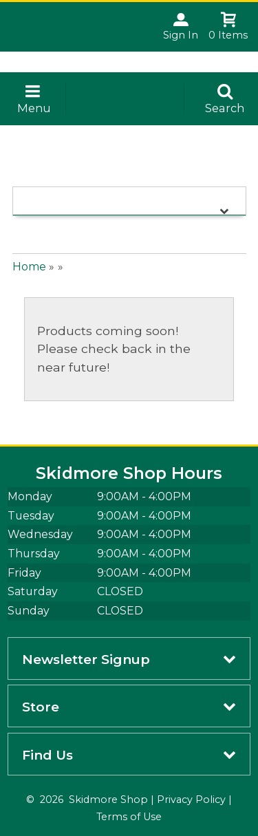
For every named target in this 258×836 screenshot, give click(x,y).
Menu (34, 108)
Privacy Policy (191, 799)
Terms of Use (129, 817)
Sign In (180, 35)
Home (29, 266)
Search (225, 108)
